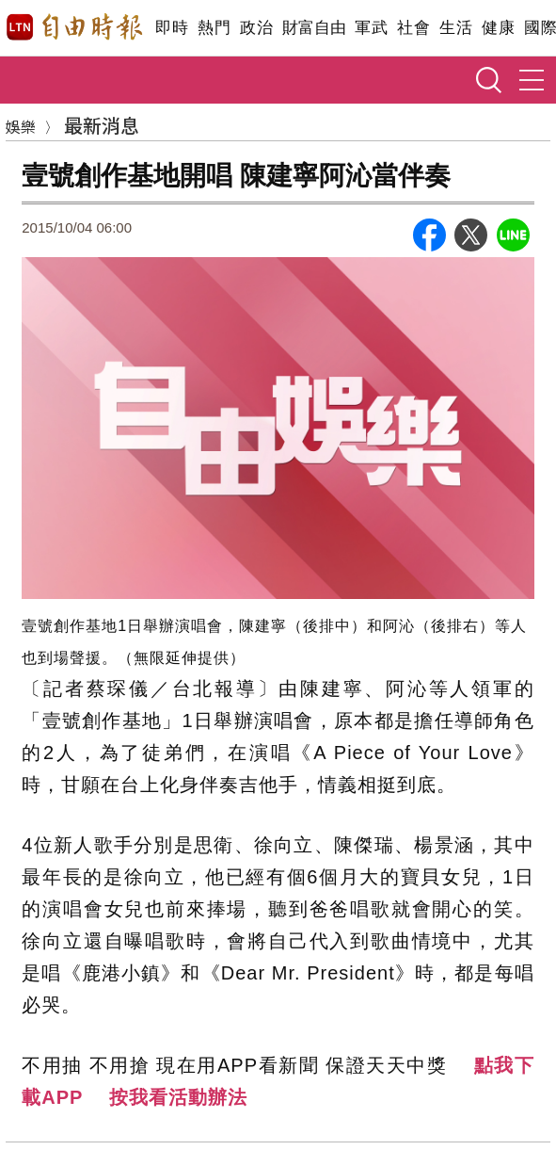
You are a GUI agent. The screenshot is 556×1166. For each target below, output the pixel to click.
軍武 (371, 28)
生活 (455, 28)
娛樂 (21, 126)
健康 (498, 28)
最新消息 (101, 124)
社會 (413, 28)
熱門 (214, 28)
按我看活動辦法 (178, 1097)
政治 (256, 28)
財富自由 (313, 28)
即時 (171, 28)
